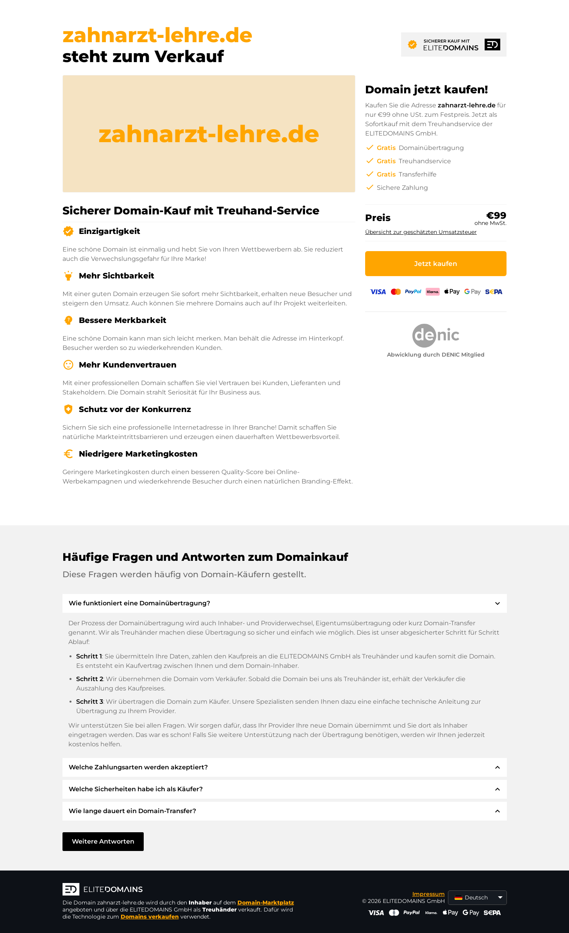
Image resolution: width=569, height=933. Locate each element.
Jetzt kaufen (435, 264)
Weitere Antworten (103, 841)
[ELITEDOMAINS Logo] (179, 890)
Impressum (428, 893)
